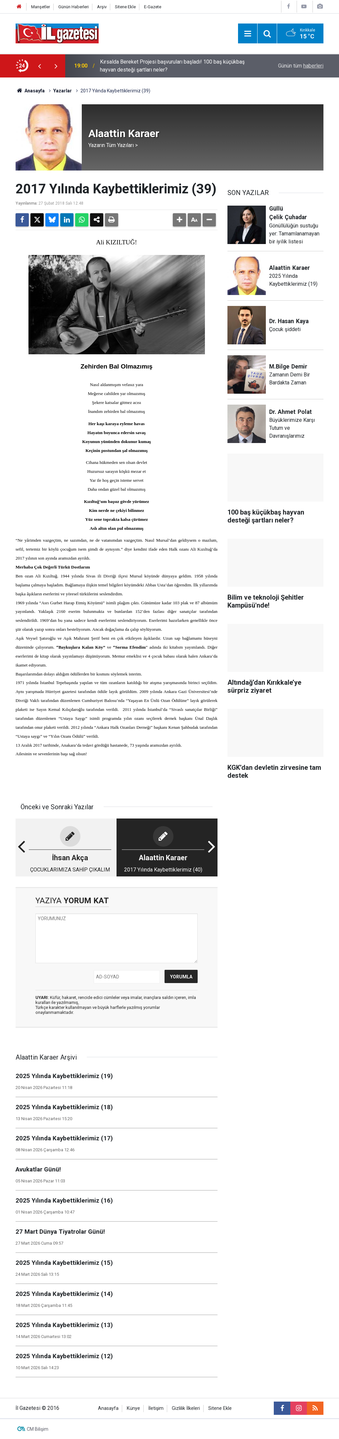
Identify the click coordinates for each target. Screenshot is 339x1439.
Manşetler (40, 6)
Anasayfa (30, 90)
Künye (133, 1408)
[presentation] (39, 66)
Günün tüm (300, 66)
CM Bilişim (37, 1429)
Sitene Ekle (125, 6)
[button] (179, 219)
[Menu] (248, 33)
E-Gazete (152, 6)
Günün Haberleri (73, 6)
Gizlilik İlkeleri (186, 1408)
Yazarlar (62, 90)
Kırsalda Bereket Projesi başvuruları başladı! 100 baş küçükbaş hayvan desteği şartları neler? (172, 66)
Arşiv (102, 6)
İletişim (156, 1408)
